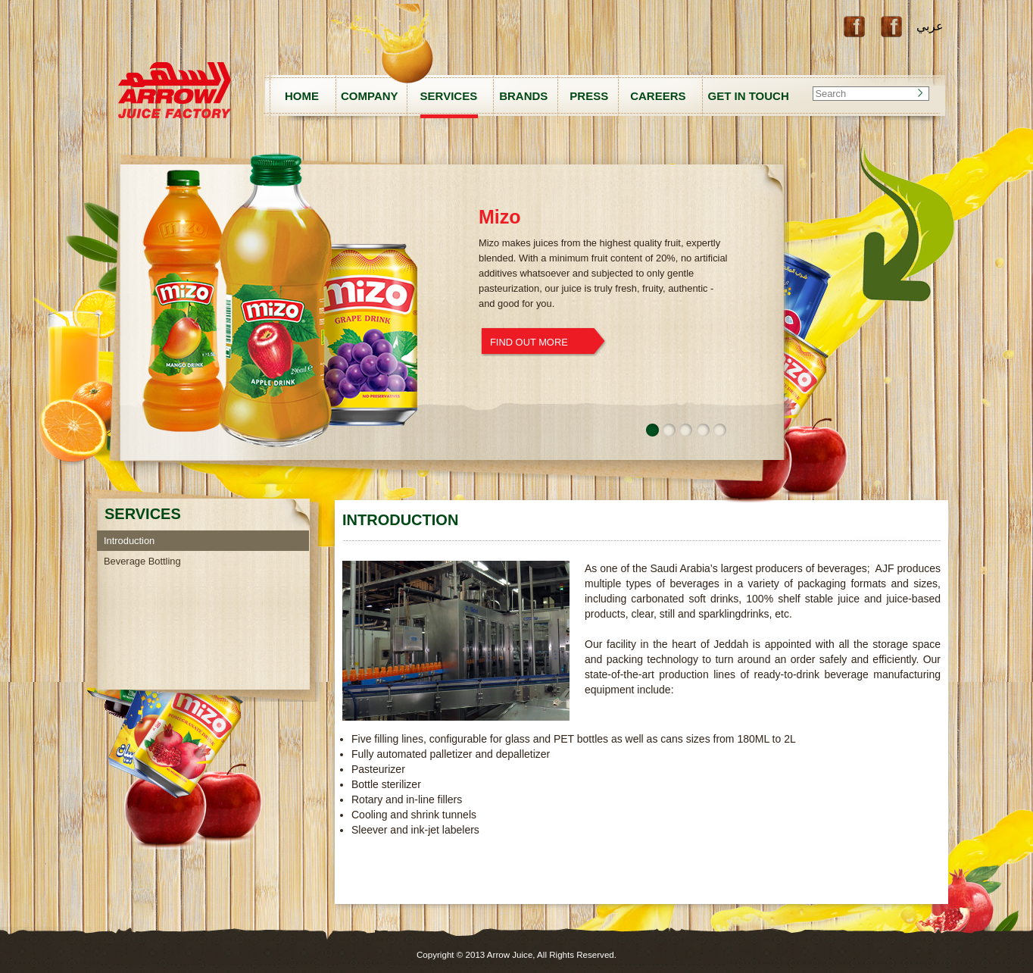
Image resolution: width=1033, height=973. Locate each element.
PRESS (589, 95)
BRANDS (523, 95)
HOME (302, 95)
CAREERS (657, 95)
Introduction (129, 540)
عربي (930, 26)
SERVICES (449, 95)
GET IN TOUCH (748, 95)
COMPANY (369, 95)
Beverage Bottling (142, 561)
